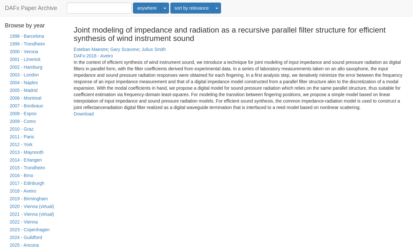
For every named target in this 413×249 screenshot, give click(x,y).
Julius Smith (153, 49)
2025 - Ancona (24, 245)
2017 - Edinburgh (27, 183)
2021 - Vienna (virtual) (32, 214)
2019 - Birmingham (29, 198)
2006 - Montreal (25, 98)
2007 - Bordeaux (26, 105)
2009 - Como (23, 121)
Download (84, 113)
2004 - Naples (24, 82)
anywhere (147, 8)
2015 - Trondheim (27, 167)
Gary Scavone (124, 49)
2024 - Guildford (26, 237)
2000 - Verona (24, 51)
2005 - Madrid (23, 90)
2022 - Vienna (24, 221)
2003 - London (24, 74)
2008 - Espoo (23, 113)
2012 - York (21, 144)
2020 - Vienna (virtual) (32, 206)
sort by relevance (192, 8)
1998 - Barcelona (27, 36)
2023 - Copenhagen (30, 229)
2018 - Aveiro (23, 191)
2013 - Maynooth (27, 152)
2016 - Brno (21, 175)
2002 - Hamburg (26, 67)
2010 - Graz (22, 129)
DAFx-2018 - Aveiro (93, 55)
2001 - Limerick (25, 59)
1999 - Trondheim (27, 43)
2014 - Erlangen (26, 160)
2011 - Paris (22, 136)
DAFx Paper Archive (31, 8)
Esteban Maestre (91, 49)
